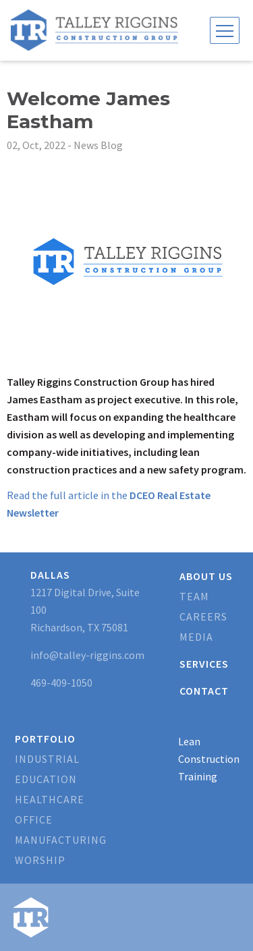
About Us (206, 576)
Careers (203, 616)
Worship (40, 860)
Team (194, 596)
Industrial (47, 759)
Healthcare (49, 799)
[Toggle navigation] (225, 30)
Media (196, 636)
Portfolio (45, 738)
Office (34, 819)
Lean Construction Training (209, 758)
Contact (204, 690)
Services (204, 663)
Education (46, 779)
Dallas (50, 574)
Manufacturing (61, 839)
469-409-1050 (61, 682)
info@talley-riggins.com (87, 655)
